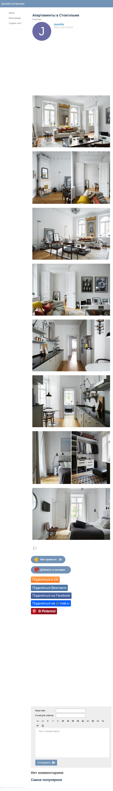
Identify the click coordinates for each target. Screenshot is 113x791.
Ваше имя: (40, 710)
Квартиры (37, 19)
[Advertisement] (71, 62)
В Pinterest (46, 611)
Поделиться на (50, 603)
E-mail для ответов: (44, 715)
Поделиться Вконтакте (49, 588)
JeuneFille (59, 24)
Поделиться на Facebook (51, 595)
